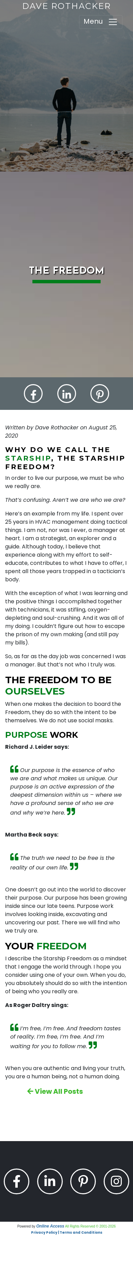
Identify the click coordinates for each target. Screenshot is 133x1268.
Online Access (50, 1226)
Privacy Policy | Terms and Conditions (66, 1232)
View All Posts (55, 1091)
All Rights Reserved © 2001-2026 (90, 1226)
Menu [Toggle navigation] (101, 21)
